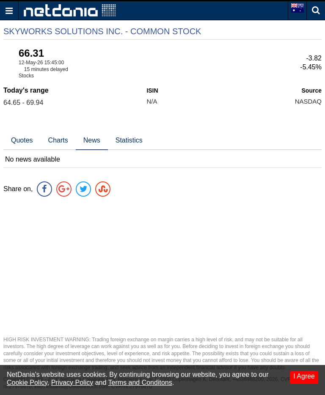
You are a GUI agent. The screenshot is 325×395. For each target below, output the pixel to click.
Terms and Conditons (140, 382)
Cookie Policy (27, 382)
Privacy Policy (72, 382)
